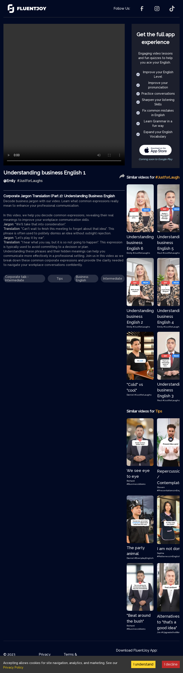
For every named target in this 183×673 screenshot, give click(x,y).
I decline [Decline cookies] (171, 664)
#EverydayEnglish (144, 558)
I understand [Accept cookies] (143, 664)
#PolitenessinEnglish (168, 556)
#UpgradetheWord (171, 632)
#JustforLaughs (141, 253)
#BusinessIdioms (136, 484)
